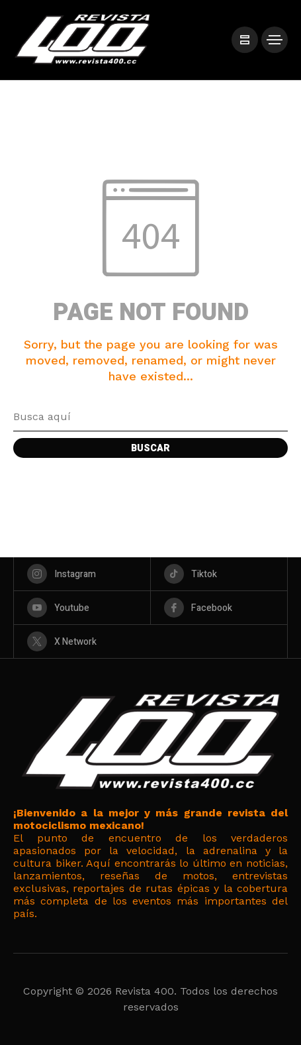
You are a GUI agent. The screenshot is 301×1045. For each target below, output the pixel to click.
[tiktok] (219, 573)
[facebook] (219, 607)
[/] (245, 40)
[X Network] (150, 641)
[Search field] (150, 416)
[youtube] (82, 607)
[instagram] (82, 573)
